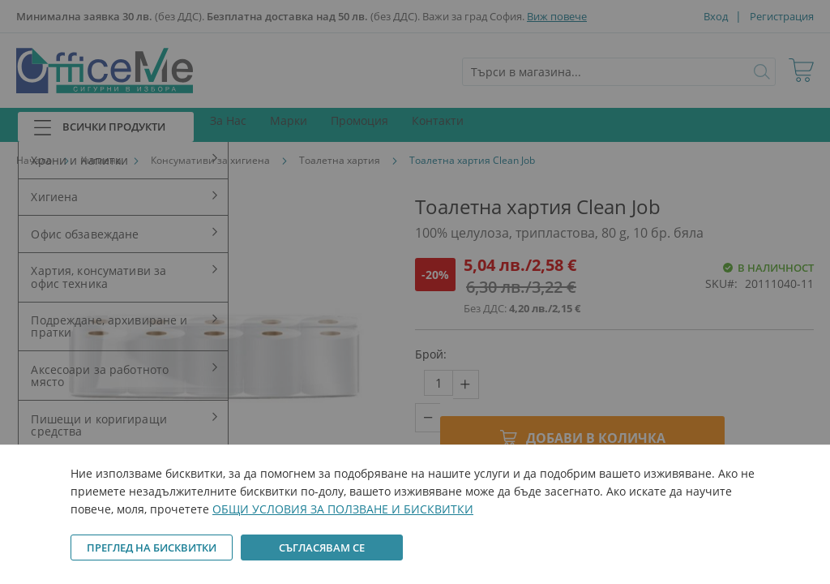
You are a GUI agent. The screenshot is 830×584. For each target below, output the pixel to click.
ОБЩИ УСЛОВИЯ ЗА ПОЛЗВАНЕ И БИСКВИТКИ (342, 509)
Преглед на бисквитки (151, 547)
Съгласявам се (322, 547)
